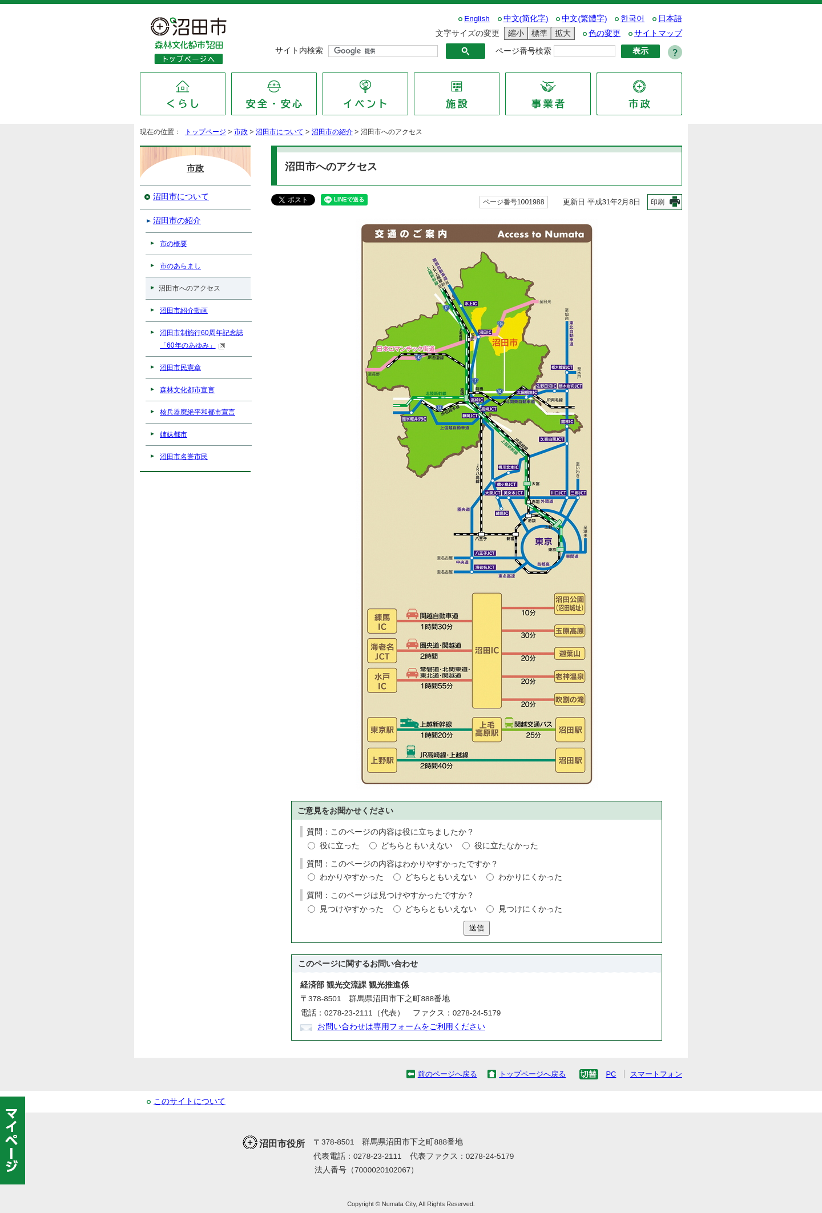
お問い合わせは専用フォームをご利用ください (401, 1026)
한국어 (632, 18)
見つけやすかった (352, 909)
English (477, 18)
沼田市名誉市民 (184, 457)
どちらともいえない (417, 845)
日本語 (670, 18)
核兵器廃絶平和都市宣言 (197, 412)
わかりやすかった (352, 877)
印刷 (657, 202)
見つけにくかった (530, 909)
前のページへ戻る (447, 1074)
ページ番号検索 (523, 51)
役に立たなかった (506, 845)
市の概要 (173, 244)
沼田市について (280, 132)
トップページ (205, 132)
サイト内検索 (299, 50)
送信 (476, 928)
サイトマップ (658, 33)
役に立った (340, 845)
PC (611, 1074)
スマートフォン (656, 1074)
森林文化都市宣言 (187, 390)
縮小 (514, 33)
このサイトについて (189, 1101)
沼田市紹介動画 (184, 311)
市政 (241, 132)
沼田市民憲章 (180, 368)
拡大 (561, 33)
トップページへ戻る (532, 1074)
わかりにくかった (530, 877)
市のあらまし (180, 266)
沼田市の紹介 (332, 132)
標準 (537, 33)
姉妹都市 (173, 434)
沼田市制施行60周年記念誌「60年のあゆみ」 (201, 339)
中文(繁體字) (584, 18)
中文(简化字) (526, 18)
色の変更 (604, 33)
